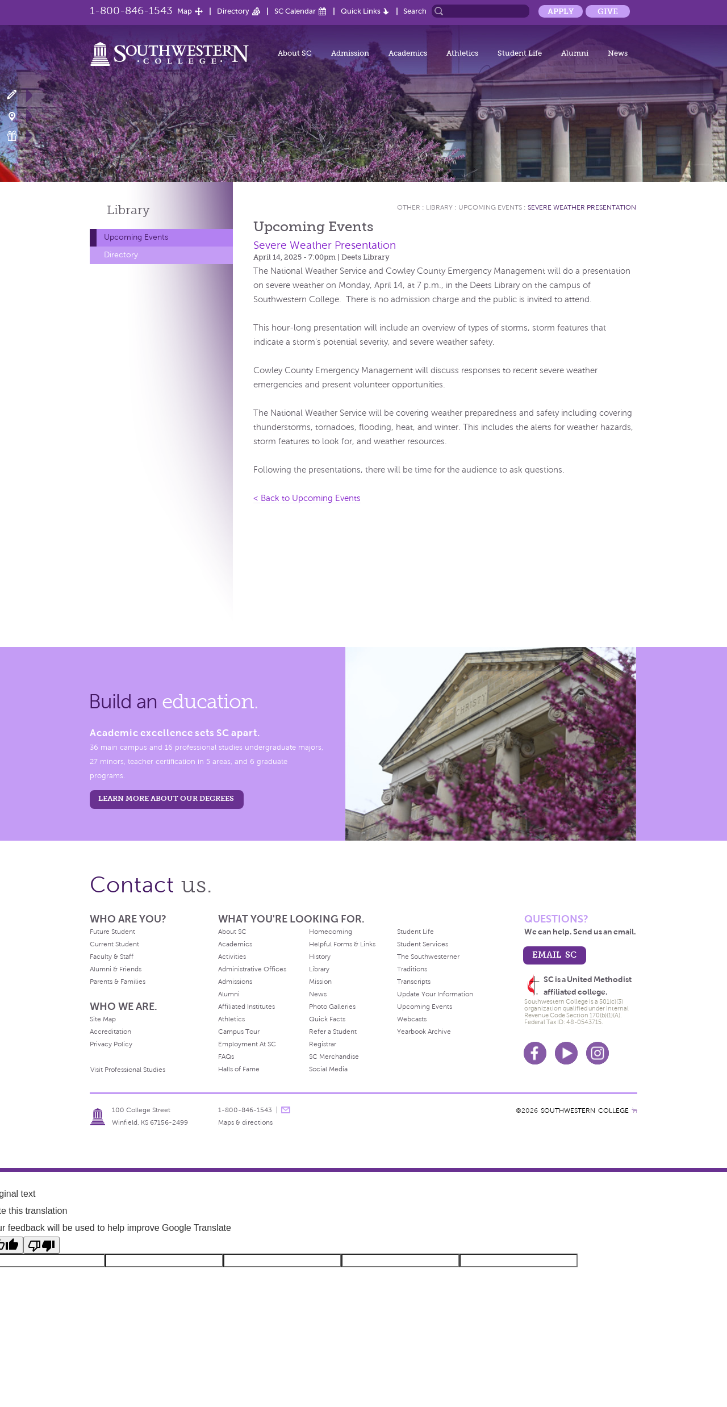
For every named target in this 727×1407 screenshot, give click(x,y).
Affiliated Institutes (246, 1007)
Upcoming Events (136, 237)
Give (608, 11)
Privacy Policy (111, 1044)
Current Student (114, 944)
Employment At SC (247, 1044)
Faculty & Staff (111, 957)
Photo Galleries (332, 1007)
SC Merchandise (334, 1057)
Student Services (422, 944)
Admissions (235, 982)
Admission (350, 53)
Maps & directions (245, 1122)
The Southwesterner (428, 957)
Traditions (412, 969)
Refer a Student (333, 1032)
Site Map (103, 1019)
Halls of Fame (239, 1069)
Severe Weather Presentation (582, 207)
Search (415, 11)
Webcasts (412, 1019)
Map (184, 11)
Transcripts (414, 982)
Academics (407, 53)
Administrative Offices (252, 969)
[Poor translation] (41, 1245)
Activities (232, 957)
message (285, 1110)
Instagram (597, 1053)
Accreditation (110, 1032)
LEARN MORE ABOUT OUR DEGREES (166, 798)
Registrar (322, 1044)
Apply (561, 11)
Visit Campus (18, 116)
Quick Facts (327, 1019)
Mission (320, 982)
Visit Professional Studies (127, 1070)
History (320, 957)
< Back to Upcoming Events (307, 498)
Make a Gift (18, 136)
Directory (233, 11)
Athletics (462, 53)
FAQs (226, 1057)
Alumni (574, 53)
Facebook (535, 1053)
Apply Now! (18, 95)
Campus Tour (239, 1032)
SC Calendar (295, 11)
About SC (295, 53)
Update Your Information (435, 994)
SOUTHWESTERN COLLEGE (585, 1110)
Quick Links (361, 11)
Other (408, 207)
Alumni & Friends (115, 969)
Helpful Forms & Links (342, 944)
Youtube (566, 1053)
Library (128, 210)
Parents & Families (117, 982)
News (618, 53)
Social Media (328, 1069)
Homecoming (330, 932)
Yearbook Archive (424, 1032)
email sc (554, 954)
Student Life (520, 53)
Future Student (112, 932)
